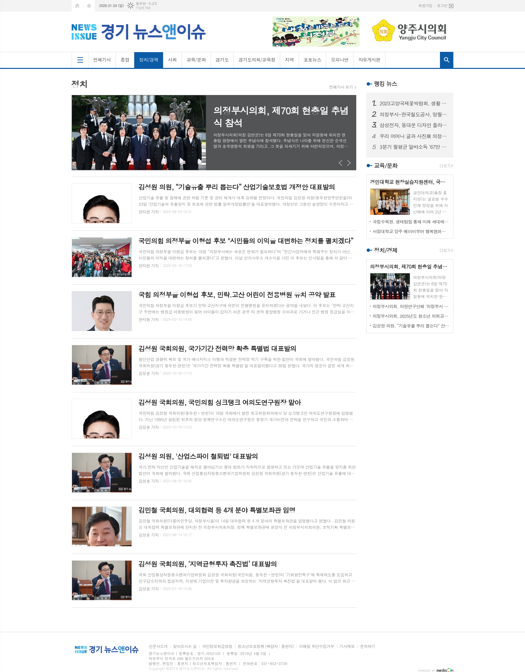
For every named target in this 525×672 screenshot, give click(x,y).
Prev (340, 163)
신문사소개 (158, 646)
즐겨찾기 (89, 6)
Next (349, 163)
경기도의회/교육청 (256, 59)
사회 (172, 59)
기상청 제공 (143, 8)
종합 (125, 59)
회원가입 (425, 5)
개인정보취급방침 (217, 646)
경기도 (222, 59)
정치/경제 (148, 59)
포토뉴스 (312, 59)
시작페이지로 (77, 6)
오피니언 (340, 59)
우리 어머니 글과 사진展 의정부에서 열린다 (414, 136)
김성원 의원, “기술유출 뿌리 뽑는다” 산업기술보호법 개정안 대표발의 (411, 325)
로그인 (442, 5)
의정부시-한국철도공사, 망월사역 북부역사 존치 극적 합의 (414, 114)
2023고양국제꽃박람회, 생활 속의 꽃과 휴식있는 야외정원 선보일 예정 (414, 103)
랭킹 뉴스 (385, 84)
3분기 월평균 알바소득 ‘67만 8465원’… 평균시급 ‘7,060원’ (414, 146)
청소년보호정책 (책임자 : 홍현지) (266, 646)
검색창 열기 (446, 60)
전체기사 (102, 59)
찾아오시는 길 (185, 646)
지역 (289, 59)
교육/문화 (196, 59)
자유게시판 (369, 59)
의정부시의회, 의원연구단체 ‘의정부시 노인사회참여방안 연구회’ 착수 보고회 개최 (411, 306)
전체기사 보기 (341, 87)
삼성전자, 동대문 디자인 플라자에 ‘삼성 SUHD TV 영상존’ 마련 (414, 125)
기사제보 (347, 646)
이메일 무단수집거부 (316, 646)
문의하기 (367, 646)
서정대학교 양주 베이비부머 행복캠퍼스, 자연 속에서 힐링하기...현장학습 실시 (411, 231)
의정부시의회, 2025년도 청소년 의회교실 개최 (411, 316)
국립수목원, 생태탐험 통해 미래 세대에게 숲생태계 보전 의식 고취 (411, 221)
